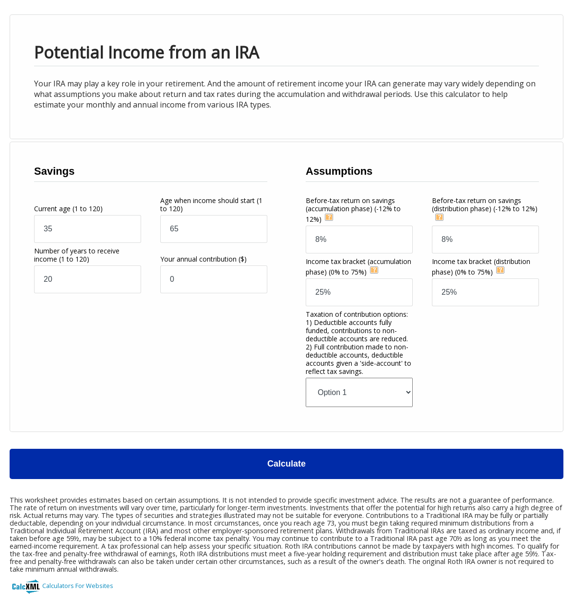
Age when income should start (211, 204)
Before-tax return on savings (353, 210)
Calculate (286, 463)
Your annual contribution (203, 259)
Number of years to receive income (76, 255)
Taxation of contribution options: (358, 343)
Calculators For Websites (77, 585)
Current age (68, 208)
